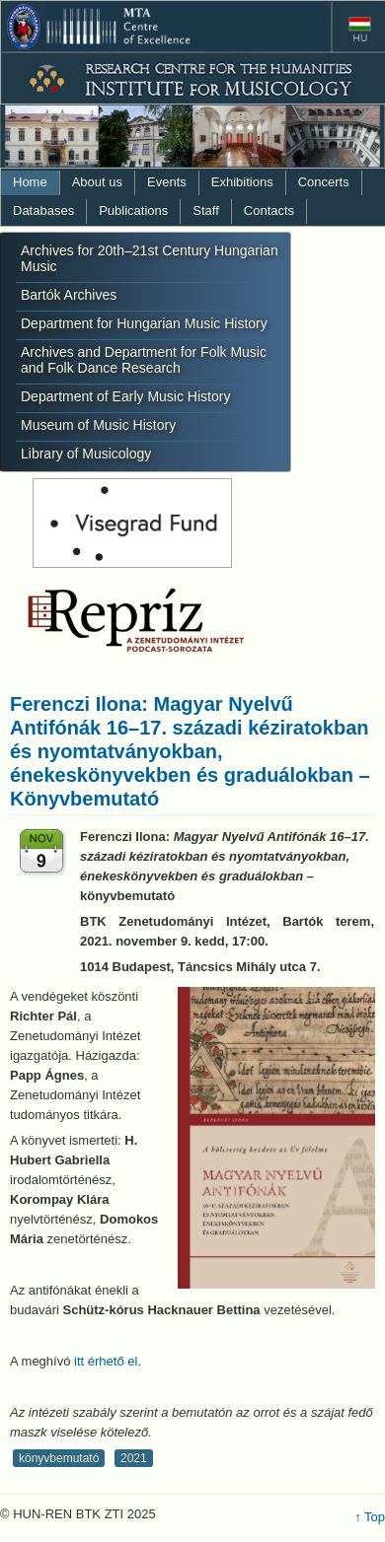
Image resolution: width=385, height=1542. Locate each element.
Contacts (269, 210)
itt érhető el (105, 1361)
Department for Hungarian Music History (144, 323)
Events (167, 182)
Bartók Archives (68, 295)
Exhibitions (242, 182)
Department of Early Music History (125, 396)
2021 (133, 1458)
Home (30, 182)
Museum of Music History (98, 425)
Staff (205, 210)
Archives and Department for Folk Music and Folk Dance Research (144, 360)
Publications (133, 210)
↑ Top (369, 1516)
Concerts (323, 182)
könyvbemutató (59, 1458)
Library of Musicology (86, 453)
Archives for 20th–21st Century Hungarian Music (149, 258)
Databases (43, 210)
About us (97, 182)
